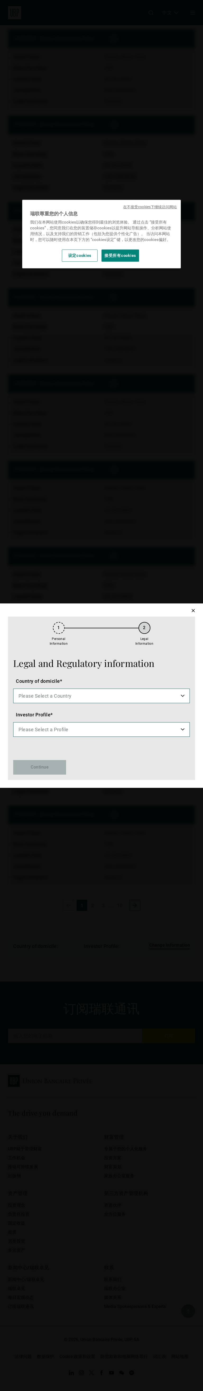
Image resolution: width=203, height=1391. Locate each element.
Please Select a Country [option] (45, 696)
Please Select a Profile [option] (43, 729)
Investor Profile (33, 714)
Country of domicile (38, 681)
